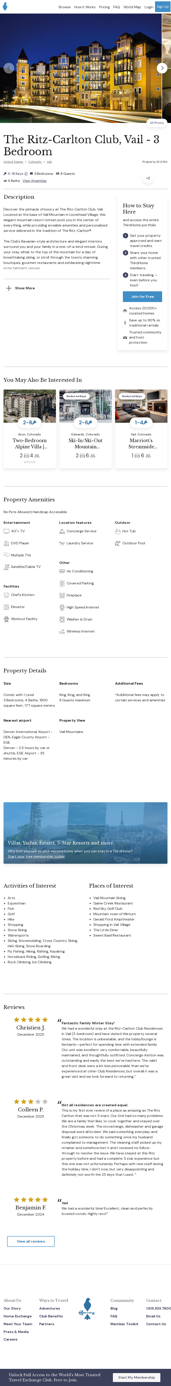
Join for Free (142, 296)
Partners (46, 1324)
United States (13, 162)
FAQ (113, 1316)
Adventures (49, 1308)
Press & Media (16, 1331)
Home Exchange (18, 1316)
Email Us (153, 1316)
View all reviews (31, 1241)
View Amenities (35, 180)
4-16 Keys (15, 173)
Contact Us (156, 1324)
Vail (49, 162)
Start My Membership (136, 1377)
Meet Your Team (18, 1324)
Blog (114, 1308)
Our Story (12, 1308)
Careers (11, 1339)
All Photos (157, 123)
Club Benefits (51, 1316)
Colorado (35, 162)
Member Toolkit (124, 1324)
